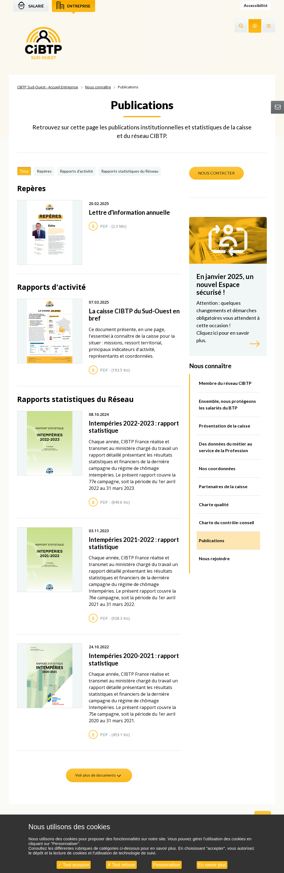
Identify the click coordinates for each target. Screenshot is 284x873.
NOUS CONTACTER (216, 173)
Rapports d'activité (76, 171)
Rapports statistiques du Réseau (129, 171)
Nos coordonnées (217, 468)
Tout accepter (73, 864)
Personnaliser (166, 864)
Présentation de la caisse (224, 425)
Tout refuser (121, 864)
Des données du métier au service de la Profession (225, 447)
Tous (24, 171)
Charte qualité (214, 504)
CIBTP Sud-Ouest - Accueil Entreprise (47, 87)
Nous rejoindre (214, 558)
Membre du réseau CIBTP (225, 383)
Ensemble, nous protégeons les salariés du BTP (227, 404)
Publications (211, 540)
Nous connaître (98, 87)
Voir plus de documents (98, 775)
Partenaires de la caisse (223, 486)
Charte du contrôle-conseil (226, 522)
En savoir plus (212, 864)
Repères (44, 171)
